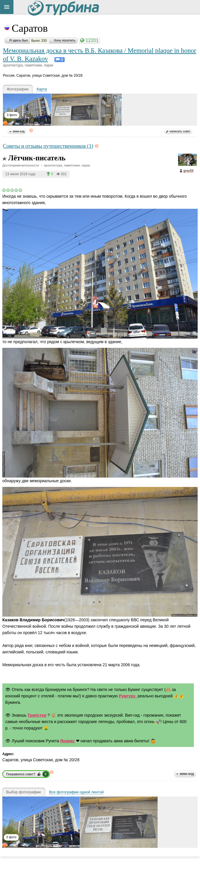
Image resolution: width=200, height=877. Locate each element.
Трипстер (36, 715)
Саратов (30, 28)
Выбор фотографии (23, 792)
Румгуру (127, 696)
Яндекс (67, 741)
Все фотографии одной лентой (76, 792)
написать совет (180, 131)
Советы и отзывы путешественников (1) (48, 146)
